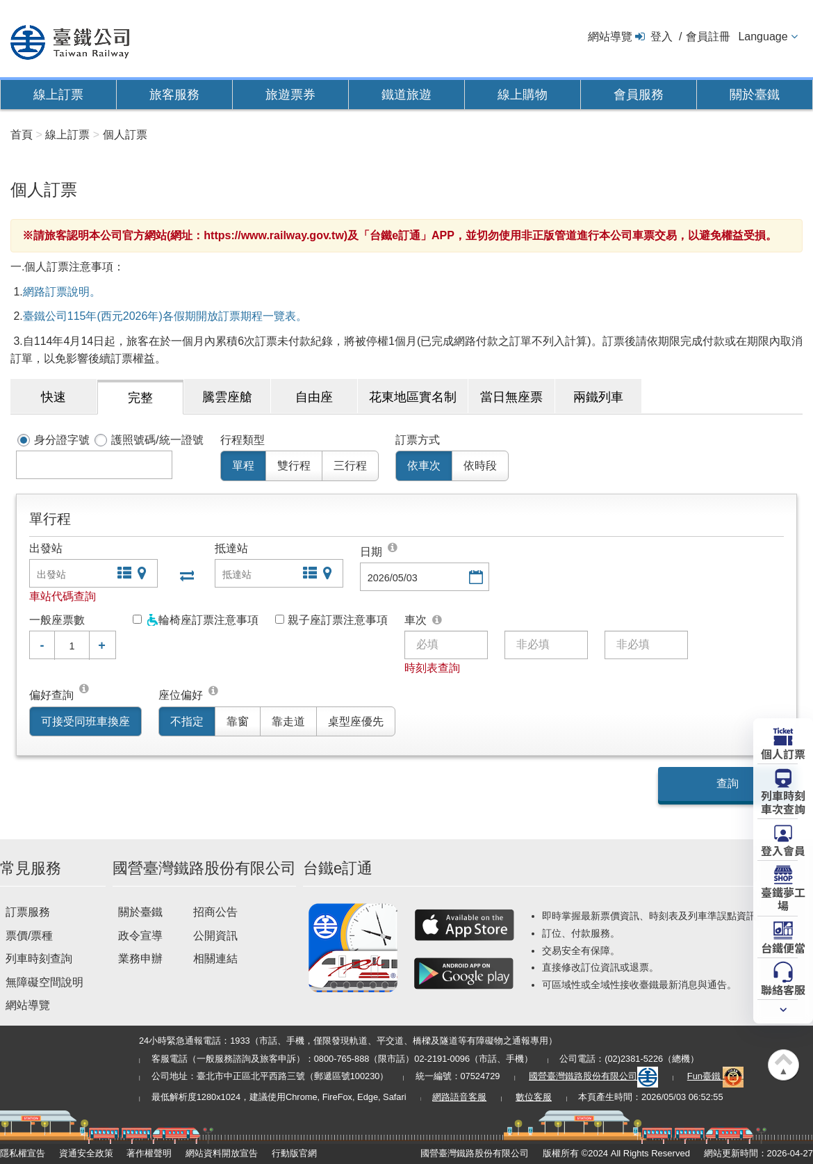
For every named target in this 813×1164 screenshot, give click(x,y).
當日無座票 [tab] (511, 397)
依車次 (424, 465)
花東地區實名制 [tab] (413, 397)
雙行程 (294, 465)
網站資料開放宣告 (222, 1153)
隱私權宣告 (22, 1153)
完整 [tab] (140, 398)
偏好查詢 (51, 695)
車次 (415, 620)
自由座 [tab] (314, 397)
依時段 (480, 465)
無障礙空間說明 (44, 982)
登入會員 (783, 849)
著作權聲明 (149, 1153)
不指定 (187, 721)
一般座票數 (57, 620)
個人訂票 (783, 753)
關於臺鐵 (755, 95)
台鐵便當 (783, 947)
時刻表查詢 (432, 668)
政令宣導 (140, 935)
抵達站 (231, 548)
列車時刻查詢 (39, 958)
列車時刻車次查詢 (783, 801)
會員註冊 (708, 36)
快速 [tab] (53, 397)
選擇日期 (474, 578)
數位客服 (534, 1097)
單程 (243, 465)
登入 (661, 36)
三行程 (350, 465)
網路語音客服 (459, 1097)
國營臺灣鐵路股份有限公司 (593, 1076)
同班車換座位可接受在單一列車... (84, 691)
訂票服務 (28, 912)
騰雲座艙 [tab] (227, 397)
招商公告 (215, 912)
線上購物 (523, 95)
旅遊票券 (290, 95)
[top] (393, 548)
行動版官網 (294, 1153)
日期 (371, 552)
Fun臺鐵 (715, 1076)
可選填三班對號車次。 (437, 621)
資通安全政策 (86, 1153)
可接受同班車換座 (85, 721)
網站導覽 (610, 36)
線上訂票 (58, 95)
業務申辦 (140, 958)
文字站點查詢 (123, 575)
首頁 (21, 134)
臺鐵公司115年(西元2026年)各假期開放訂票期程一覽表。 (165, 316)
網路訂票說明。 (62, 292)
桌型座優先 (356, 721)
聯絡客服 (783, 988)
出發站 (46, 548)
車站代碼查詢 (62, 596)
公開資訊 (215, 935)
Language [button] (762, 36)
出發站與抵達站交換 (185, 575)
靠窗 (238, 721)
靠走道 (288, 721)
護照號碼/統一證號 (157, 440)
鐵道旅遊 (406, 95)
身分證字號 (62, 440)
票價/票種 (29, 935)
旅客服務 (174, 95)
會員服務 (639, 95)
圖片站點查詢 (143, 575)
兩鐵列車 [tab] (598, 397)
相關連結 (215, 958)
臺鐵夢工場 (783, 898)
